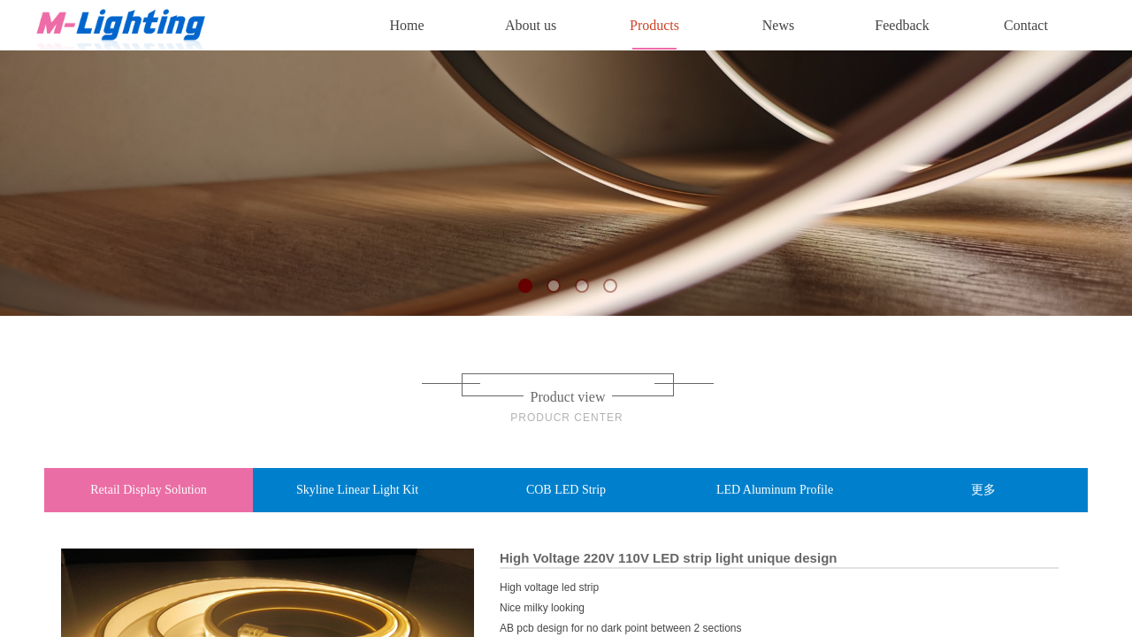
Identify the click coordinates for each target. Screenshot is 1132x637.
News (778, 25)
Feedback (902, 25)
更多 (983, 489)
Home (406, 25)
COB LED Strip (566, 489)
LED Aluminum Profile (774, 489)
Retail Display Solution (148, 489)
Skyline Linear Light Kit (357, 489)
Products (654, 25)
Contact (1026, 25)
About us (530, 25)
